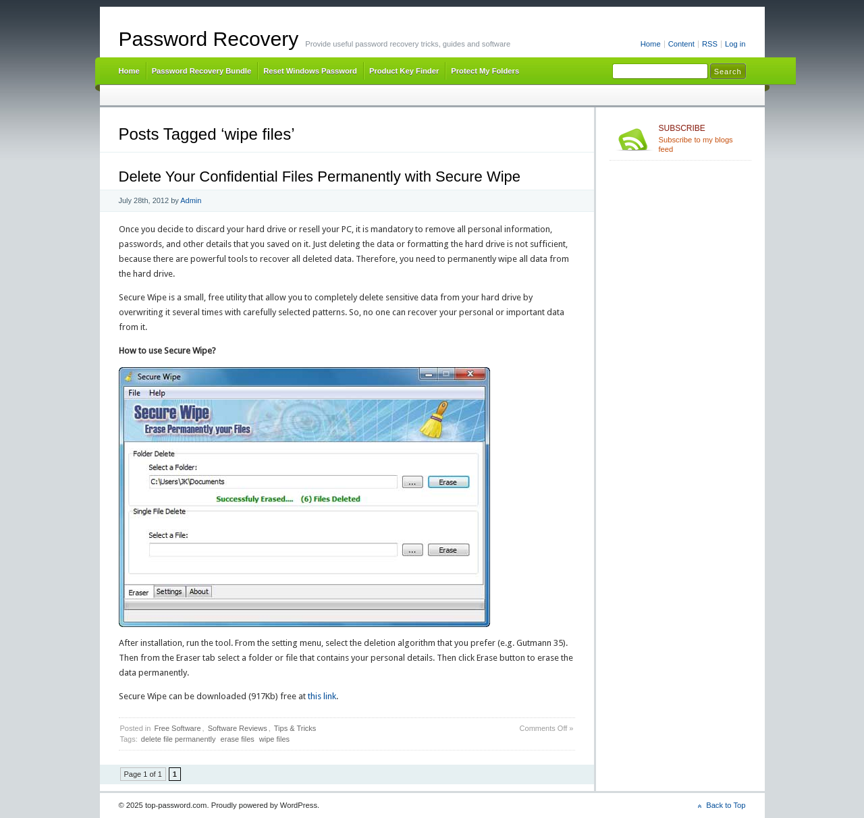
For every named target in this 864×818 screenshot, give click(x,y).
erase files (237, 739)
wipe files (274, 739)
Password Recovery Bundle (202, 71)
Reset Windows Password (310, 71)
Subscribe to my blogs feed (702, 138)
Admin (190, 200)
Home (651, 44)
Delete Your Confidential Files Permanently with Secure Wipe (320, 176)
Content (681, 44)
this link (321, 696)
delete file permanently (178, 739)
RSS (710, 44)
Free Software (177, 728)
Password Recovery (209, 39)
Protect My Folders (485, 71)
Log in (735, 44)
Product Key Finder (404, 71)
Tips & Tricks (295, 728)
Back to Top (725, 805)
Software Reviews (237, 728)
